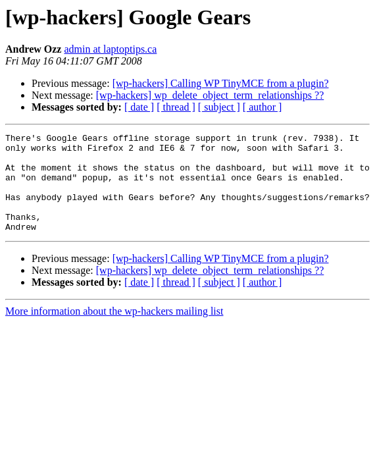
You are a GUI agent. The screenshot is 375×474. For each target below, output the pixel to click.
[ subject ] (219, 107)
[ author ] (262, 107)
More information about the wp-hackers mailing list (114, 330)
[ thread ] (176, 107)
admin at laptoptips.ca (110, 49)
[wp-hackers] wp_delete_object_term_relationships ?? (210, 95)
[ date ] (139, 107)
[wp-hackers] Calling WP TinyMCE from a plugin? (221, 83)
